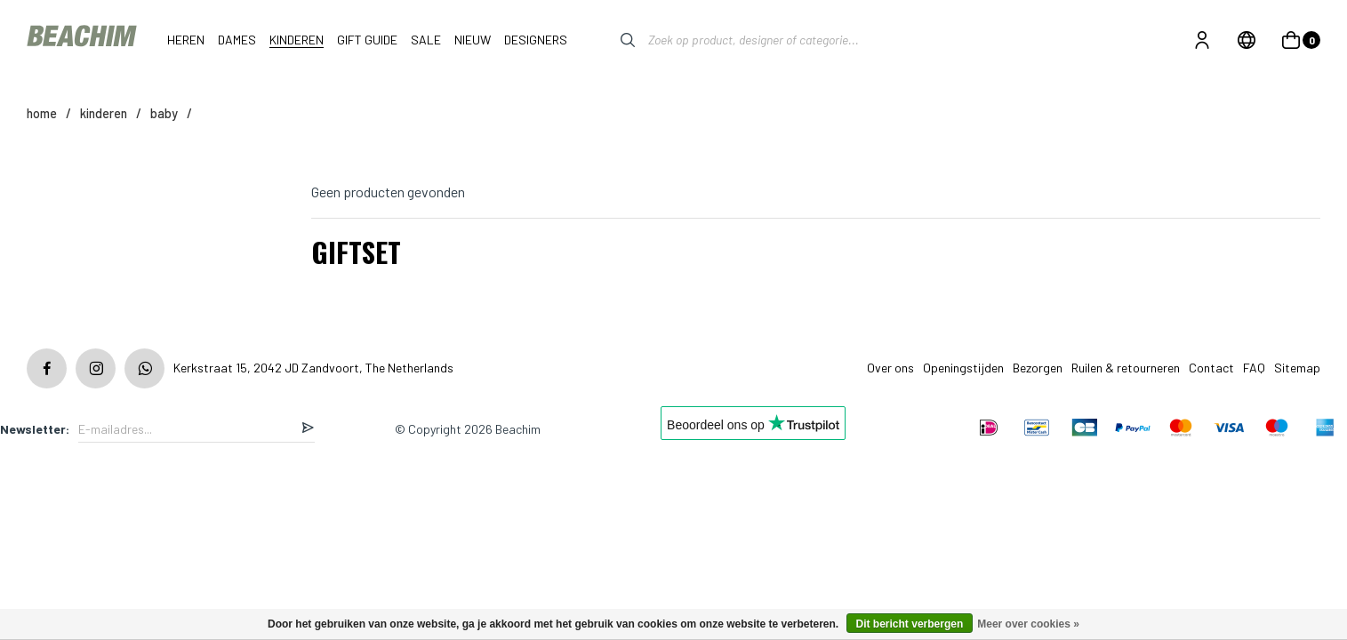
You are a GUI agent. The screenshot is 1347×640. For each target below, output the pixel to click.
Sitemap (1297, 367)
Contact (1211, 367)
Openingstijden (963, 367)
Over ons (890, 367)
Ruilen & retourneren (1125, 367)
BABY (164, 113)
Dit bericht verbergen (910, 624)
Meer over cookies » (1028, 624)
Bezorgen (1037, 367)
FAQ (1254, 367)
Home (42, 113)
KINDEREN (103, 113)
